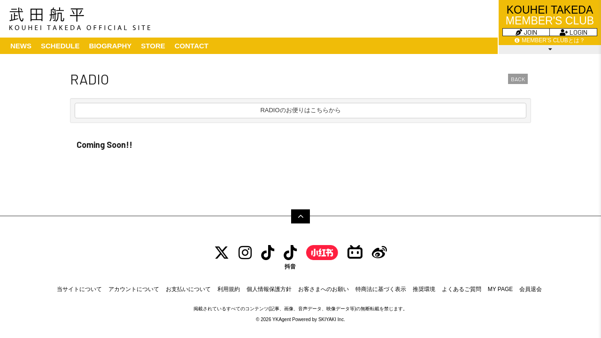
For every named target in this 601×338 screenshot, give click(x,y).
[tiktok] (267, 252)
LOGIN (573, 32)
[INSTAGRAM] (245, 252)
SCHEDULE (60, 46)
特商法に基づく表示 (380, 289)
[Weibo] (379, 252)
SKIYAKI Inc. (331, 319)
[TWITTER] (221, 252)
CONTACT (191, 46)
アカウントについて (133, 289)
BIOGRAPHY (110, 46)
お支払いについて (188, 289)
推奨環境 (424, 289)
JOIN (526, 32)
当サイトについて (79, 289)
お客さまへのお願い (323, 289)
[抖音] (290, 257)
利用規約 (228, 289)
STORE (153, 46)
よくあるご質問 (461, 289)
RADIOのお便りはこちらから (300, 110)
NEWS (20, 46)
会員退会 (530, 289)
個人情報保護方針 (269, 289)
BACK (518, 79)
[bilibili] (355, 252)
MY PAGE (500, 289)
